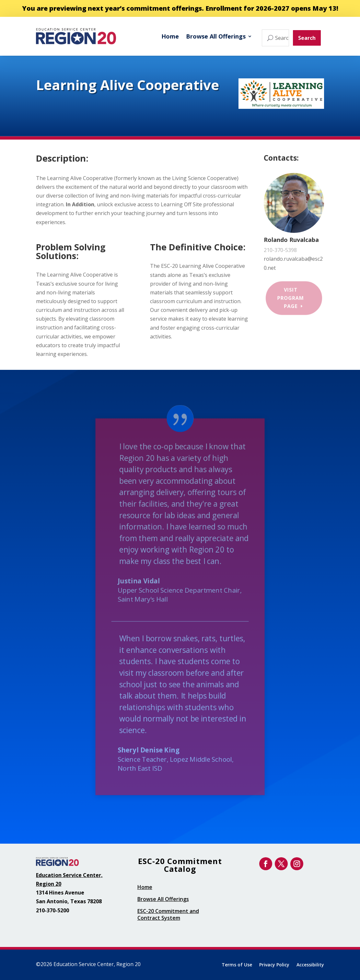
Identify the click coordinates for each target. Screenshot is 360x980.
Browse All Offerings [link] (216, 36)
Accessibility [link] (310, 965)
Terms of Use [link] (237, 965)
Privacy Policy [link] (274, 965)
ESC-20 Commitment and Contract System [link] (168, 914)
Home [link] (170, 36)
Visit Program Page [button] (291, 298)
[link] (76, 36)
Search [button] (307, 37)
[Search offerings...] (275, 37)
